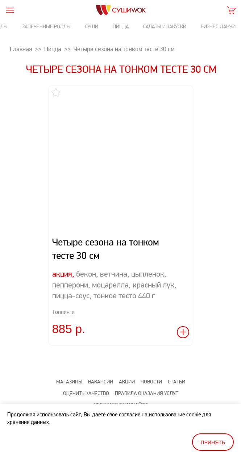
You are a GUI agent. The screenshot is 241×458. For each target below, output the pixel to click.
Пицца (121, 27)
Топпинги (63, 312)
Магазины (69, 382)
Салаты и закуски (164, 27)
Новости (151, 382)
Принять (213, 442)
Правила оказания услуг (146, 393)
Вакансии (100, 382)
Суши (91, 27)
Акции (127, 382)
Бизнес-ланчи (218, 27)
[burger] (10, 10)
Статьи (176, 382)
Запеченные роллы (46, 27)
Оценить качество (86, 393)
